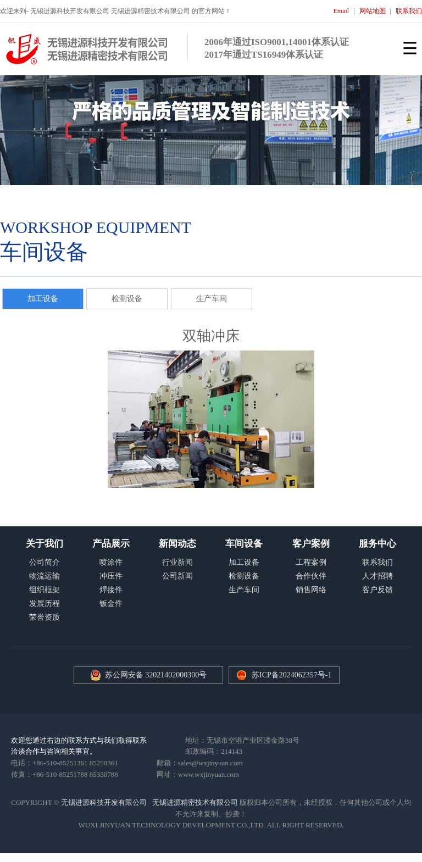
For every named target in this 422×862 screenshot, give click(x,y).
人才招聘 (377, 576)
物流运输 (44, 576)
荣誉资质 (44, 617)
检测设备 (127, 298)
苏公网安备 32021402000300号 (148, 675)
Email (341, 11)
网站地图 (372, 11)
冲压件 (111, 576)
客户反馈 (377, 590)
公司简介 (44, 562)
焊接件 (111, 590)
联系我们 (409, 11)
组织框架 (44, 590)
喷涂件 (111, 562)
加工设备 (42, 298)
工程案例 (311, 562)
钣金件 (111, 603)
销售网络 (311, 590)
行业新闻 (177, 562)
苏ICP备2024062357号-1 (291, 675)
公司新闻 (177, 576)
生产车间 (211, 298)
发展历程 (44, 603)
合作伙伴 (311, 576)
